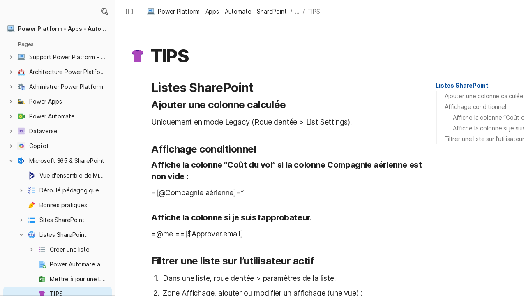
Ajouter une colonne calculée (484, 95)
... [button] (297, 11)
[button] (104, 11)
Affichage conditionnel (475, 106)
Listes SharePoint (462, 85)
